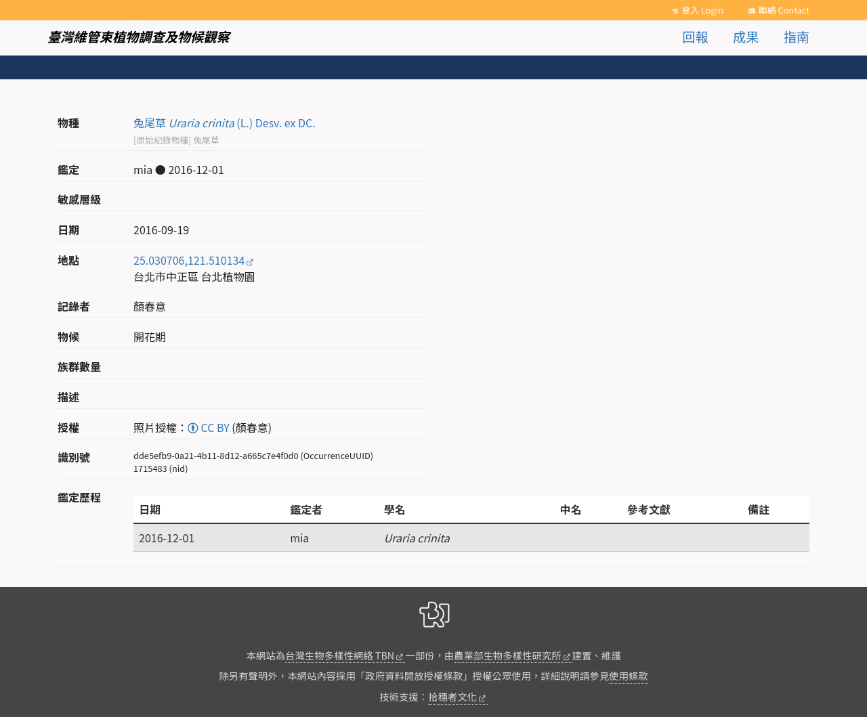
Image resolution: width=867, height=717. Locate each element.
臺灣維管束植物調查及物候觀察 (138, 36)
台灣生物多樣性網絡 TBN (339, 655)
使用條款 (628, 675)
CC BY (209, 427)
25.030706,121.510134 (189, 260)
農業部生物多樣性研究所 (507, 655)
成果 (746, 36)
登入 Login (702, 9)
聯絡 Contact (784, 9)
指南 (796, 36)
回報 (695, 36)
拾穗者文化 (452, 696)
